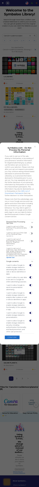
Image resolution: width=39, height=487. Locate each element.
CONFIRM (12, 337)
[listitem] (19, 222)
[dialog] (19, 244)
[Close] (35, 147)
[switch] (31, 227)
